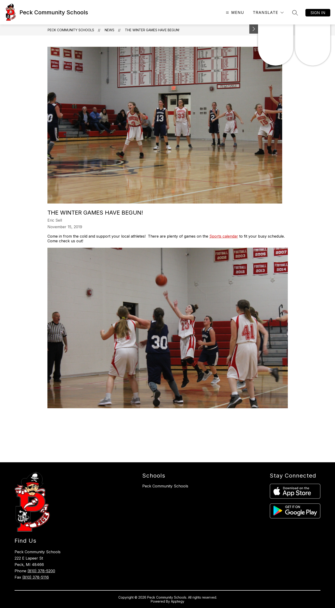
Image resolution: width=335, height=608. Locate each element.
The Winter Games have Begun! (152, 30)
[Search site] (295, 13)
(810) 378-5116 (35, 577)
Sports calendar (223, 236)
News (109, 30)
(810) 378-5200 (41, 571)
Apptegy (177, 601)
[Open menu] (234, 13)
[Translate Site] (268, 13)
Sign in (317, 12)
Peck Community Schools (71, 30)
